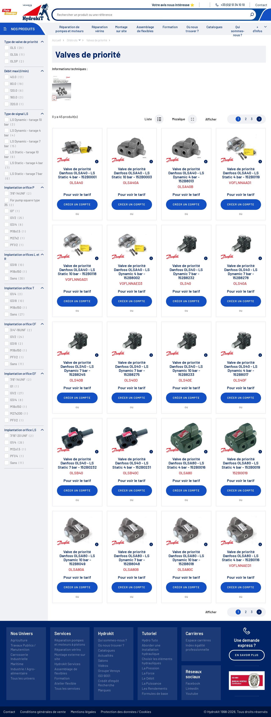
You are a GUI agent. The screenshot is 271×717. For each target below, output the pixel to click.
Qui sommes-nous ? (237, 31)
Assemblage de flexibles (145, 29)
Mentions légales (83, 712)
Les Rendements (154, 688)
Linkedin (192, 688)
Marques (104, 690)
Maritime (17, 664)
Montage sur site (121, 29)
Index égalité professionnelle (197, 647)
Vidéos (103, 665)
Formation (170, 27)
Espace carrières (198, 640)
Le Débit (148, 678)
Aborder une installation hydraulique (151, 649)
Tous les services (67, 688)
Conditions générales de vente (43, 712)
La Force (148, 673)
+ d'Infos (257, 29)
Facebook (193, 683)
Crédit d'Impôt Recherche (108, 683)
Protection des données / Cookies (126, 712)
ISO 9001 (104, 676)
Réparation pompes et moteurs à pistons (69, 642)
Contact (261, 5)
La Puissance (151, 683)
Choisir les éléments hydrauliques (157, 661)
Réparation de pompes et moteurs (69, 29)
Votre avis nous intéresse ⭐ (173, 5)
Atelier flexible (65, 683)
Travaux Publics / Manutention (23, 647)
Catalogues (214, 27)
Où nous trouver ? (192, 29)
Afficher (211, 119)
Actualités (105, 655)
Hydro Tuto (150, 640)
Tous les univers (23, 678)
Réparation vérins (100, 29)
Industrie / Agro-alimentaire (23, 671)
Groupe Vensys (109, 671)
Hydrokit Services (67, 664)
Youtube (192, 693)
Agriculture (19, 640)
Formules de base (155, 693)
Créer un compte (77, 204)
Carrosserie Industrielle (19, 656)
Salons (103, 660)
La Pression (150, 668)
